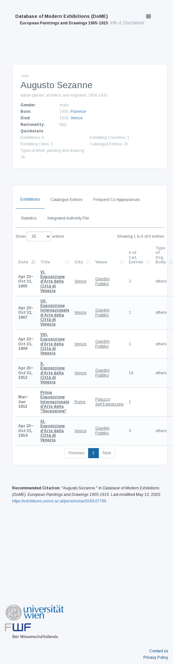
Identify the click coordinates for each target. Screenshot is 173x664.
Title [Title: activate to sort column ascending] (45, 262)
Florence (78, 111)
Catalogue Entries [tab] (66, 199)
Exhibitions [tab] (30, 199)
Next (107, 453)
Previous (76, 453)
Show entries (40, 236)
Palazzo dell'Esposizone (109, 401)
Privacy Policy (155, 657)
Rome (80, 402)
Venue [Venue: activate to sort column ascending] (101, 262)
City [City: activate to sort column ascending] (78, 262)
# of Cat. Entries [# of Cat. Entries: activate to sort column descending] (136, 257)
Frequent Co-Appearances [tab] (116, 199)
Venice (77, 118)
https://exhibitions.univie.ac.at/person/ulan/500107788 (59, 501)
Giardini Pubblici (102, 281)
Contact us (158, 651)
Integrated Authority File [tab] (68, 218)
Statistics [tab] (28, 218)
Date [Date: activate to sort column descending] (23, 262)
